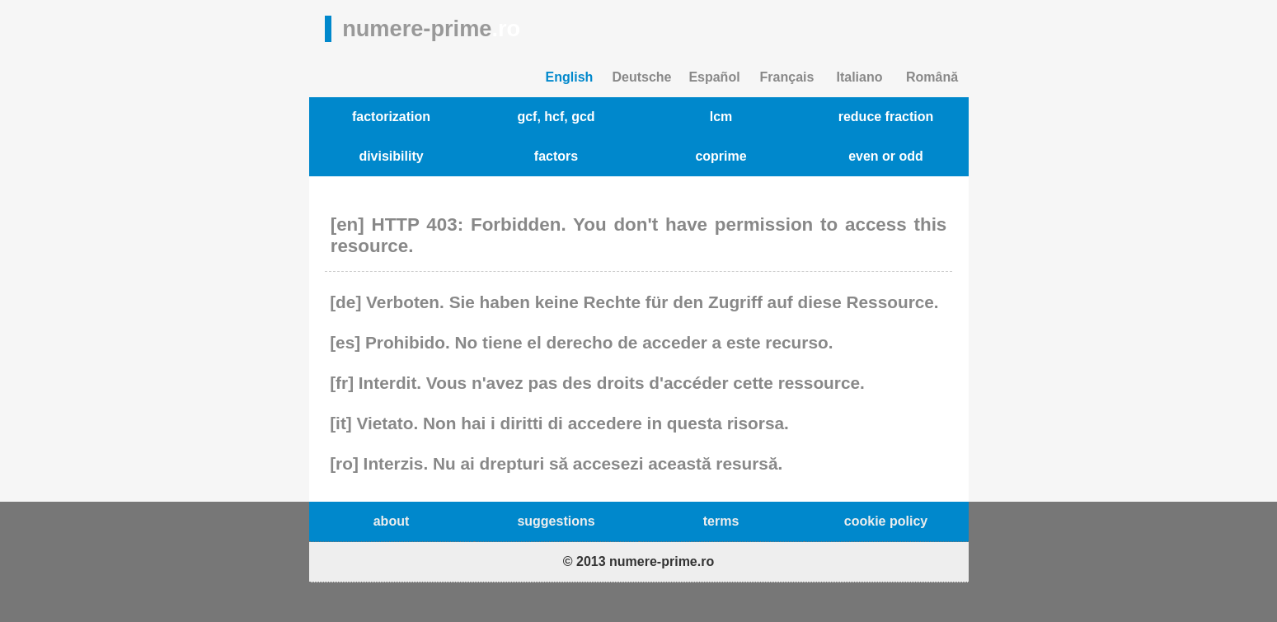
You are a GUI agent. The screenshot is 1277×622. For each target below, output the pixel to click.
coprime (720, 156)
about (391, 521)
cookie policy (885, 521)
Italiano (859, 77)
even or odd (885, 156)
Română (932, 77)
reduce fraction (886, 117)
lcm (721, 117)
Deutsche (641, 77)
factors (556, 156)
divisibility (391, 156)
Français (787, 77)
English (570, 77)
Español (713, 77)
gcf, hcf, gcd (555, 117)
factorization (391, 117)
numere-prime (431, 28)
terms (721, 521)
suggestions (555, 521)
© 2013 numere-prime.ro (638, 561)
